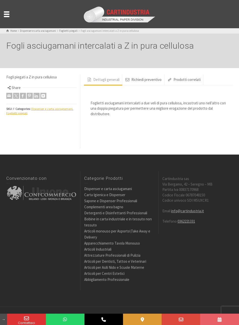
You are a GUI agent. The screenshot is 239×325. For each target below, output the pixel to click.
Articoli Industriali (97, 249)
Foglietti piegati (16, 113)
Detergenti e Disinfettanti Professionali (115, 213)
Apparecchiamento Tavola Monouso (112, 243)
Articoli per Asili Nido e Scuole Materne (114, 267)
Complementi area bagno (103, 206)
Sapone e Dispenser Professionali (110, 200)
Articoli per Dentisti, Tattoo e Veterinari (115, 261)
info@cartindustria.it (187, 211)
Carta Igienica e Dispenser (104, 194)
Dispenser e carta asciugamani (52, 109)
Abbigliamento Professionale (106, 279)
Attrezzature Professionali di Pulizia (112, 255)
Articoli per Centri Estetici (104, 273)
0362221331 (186, 221)
